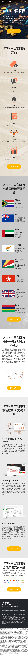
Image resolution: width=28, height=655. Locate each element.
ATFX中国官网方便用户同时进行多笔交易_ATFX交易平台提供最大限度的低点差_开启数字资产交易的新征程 (14, 653)
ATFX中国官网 (6, 1)
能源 (8, 606)
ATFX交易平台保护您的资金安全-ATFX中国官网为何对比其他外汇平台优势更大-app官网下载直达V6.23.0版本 (14, 637)
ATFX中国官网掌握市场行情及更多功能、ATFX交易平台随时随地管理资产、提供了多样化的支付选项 (14, 634)
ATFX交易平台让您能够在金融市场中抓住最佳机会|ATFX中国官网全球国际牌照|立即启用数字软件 (14, 650)
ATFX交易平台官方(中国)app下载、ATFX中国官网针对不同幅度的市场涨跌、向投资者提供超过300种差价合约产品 (14, 643)
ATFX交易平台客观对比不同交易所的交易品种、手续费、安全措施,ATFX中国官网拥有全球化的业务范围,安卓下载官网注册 (14, 631)
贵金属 (4, 606)
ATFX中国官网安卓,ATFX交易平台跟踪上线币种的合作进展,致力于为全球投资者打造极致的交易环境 (14, 645)
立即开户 (14, 31)
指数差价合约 (14, 606)
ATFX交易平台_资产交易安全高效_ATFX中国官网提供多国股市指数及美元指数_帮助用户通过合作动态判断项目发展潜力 (14, 640)
